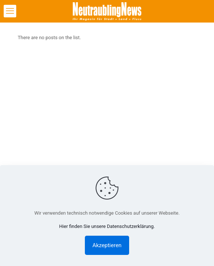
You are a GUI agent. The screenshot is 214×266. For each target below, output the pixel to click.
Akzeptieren (107, 245)
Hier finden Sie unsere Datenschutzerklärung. (107, 226)
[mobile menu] (10, 11)
